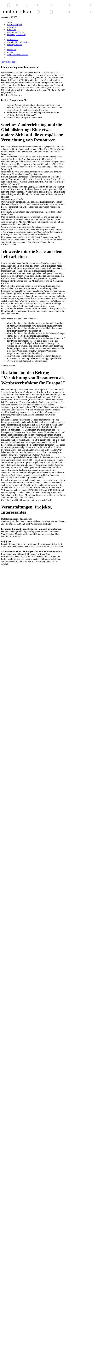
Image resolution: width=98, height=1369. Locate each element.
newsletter (11, 49)
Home (9, 22)
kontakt (10, 52)
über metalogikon (14, 24)
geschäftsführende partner (18, 42)
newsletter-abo (8, 62)
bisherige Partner (14, 44)
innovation (11, 27)
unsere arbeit (12, 39)
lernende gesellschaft (16, 34)
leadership (11, 29)
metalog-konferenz (15, 32)
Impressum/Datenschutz (17, 54)
